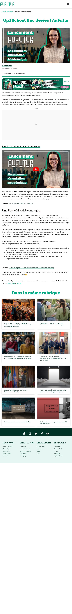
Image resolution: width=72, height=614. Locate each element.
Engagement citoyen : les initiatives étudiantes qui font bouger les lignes (52, 324)
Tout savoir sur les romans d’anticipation (17, 422)
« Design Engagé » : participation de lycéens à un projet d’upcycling (31, 268)
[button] (68, 4)
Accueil (4, 11)
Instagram (11, 283)
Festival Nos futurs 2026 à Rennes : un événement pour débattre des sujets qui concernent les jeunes (17, 324)
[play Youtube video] (36, 169)
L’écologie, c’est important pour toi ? (21, 203)
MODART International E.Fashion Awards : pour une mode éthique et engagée (53, 391)
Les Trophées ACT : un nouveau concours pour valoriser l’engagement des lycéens (18, 357)
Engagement (10, 11)
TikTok (19, 283)
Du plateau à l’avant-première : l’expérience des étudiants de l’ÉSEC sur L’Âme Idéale (53, 358)
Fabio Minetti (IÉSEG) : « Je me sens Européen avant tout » (15, 391)
